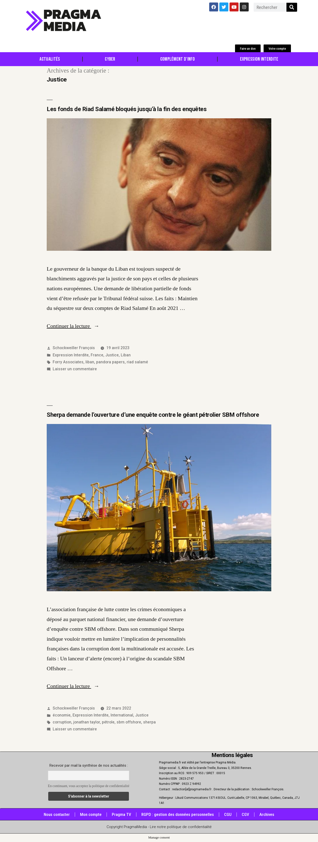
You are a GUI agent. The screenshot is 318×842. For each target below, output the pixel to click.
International (122, 715)
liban (89, 362)
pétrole (108, 722)
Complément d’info (177, 59)
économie (62, 715)
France (97, 355)
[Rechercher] (291, 7)
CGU (228, 814)
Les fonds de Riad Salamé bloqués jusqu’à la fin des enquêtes (126, 109)
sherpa (149, 722)
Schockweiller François (74, 347)
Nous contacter (57, 814)
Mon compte (91, 814)
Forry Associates (68, 362)
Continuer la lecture (73, 326)
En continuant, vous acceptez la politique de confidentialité (88, 786)
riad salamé (137, 362)
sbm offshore (129, 722)
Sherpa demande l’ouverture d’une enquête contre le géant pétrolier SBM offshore (153, 414)
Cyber (110, 59)
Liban (126, 355)
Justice (112, 355)
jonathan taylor (86, 722)
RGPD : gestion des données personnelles (177, 814)
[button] (248, 48)
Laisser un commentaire (75, 369)
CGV (245, 814)
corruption (62, 722)
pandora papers (110, 362)
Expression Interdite (259, 59)
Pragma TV (121, 814)
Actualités (50, 59)
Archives (266, 814)
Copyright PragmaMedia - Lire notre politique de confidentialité (159, 827)
